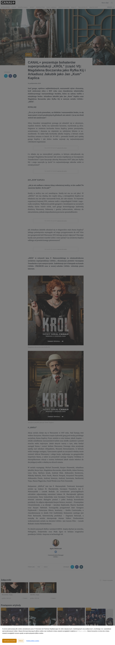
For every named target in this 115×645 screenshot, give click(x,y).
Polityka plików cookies (32, 640)
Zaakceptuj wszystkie (9, 640)
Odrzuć (21, 640)
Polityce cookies (82, 631)
